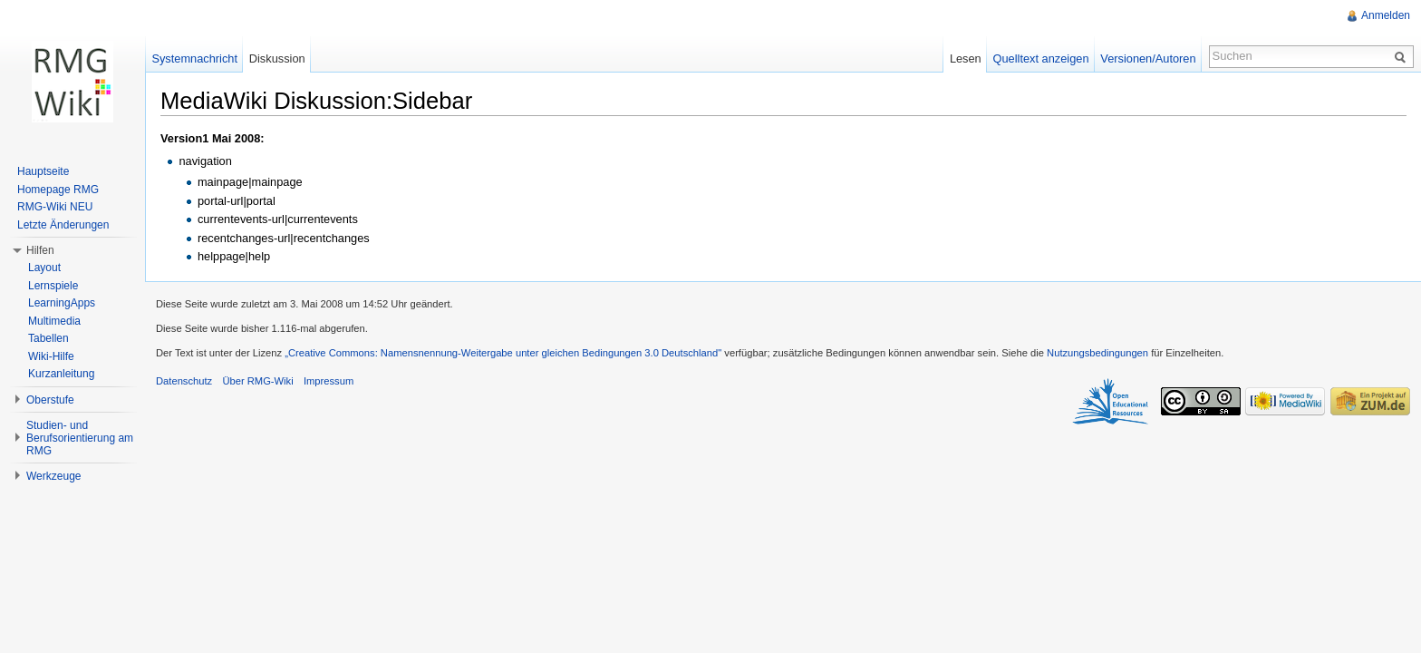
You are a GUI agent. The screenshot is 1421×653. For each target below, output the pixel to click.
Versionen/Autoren (1147, 58)
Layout (44, 267)
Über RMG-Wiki (257, 380)
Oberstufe (50, 400)
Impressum (328, 380)
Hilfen (40, 250)
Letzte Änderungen (63, 225)
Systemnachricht (194, 58)
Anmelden (1385, 15)
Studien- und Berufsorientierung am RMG (79, 438)
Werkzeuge (53, 476)
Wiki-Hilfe (51, 356)
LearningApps (61, 303)
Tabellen (48, 338)
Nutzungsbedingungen (1097, 352)
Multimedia (54, 321)
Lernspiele (53, 285)
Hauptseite (43, 171)
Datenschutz (184, 380)
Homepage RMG (58, 189)
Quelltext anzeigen (1041, 58)
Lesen (965, 58)
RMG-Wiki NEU (54, 206)
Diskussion (277, 58)
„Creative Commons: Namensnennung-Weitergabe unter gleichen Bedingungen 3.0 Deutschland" (503, 352)
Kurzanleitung (61, 373)
